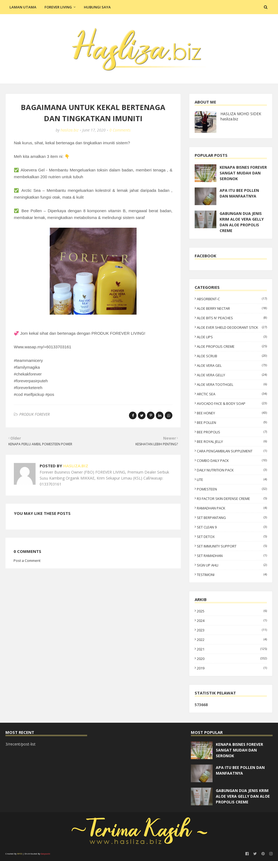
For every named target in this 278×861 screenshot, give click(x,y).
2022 (232, 639)
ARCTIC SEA (232, 394)
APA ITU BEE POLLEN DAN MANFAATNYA (239, 193)
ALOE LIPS (232, 336)
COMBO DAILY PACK (232, 460)
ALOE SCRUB (232, 355)
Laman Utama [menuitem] (23, 7)
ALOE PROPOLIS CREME (232, 346)
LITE (232, 479)
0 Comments (120, 130)
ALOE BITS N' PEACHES (232, 317)
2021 (232, 649)
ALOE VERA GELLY (232, 374)
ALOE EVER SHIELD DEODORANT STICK (232, 327)
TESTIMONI (232, 574)
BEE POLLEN (232, 422)
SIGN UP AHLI (232, 565)
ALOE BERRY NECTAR (232, 308)
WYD (19, 853)
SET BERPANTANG (232, 517)
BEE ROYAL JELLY (232, 441)
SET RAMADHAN (232, 555)
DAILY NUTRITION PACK (232, 470)
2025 (232, 611)
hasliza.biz (69, 130)
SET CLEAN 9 (232, 527)
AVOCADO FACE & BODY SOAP (232, 403)
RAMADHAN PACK (232, 508)
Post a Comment (27, 560)
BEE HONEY (232, 413)
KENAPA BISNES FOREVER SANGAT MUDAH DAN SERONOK (243, 173)
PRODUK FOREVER (34, 414)
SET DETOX (232, 536)
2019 (232, 668)
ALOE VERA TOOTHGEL (232, 384)
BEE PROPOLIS (232, 432)
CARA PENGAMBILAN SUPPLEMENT (232, 451)
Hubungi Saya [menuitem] (97, 7)
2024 (232, 620)
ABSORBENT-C (232, 298)
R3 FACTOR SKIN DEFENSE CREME (232, 498)
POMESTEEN (232, 489)
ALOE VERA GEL (232, 365)
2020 (232, 658)
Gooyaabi (45, 853)
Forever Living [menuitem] (58, 7)
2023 (232, 630)
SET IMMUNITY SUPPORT (232, 546)
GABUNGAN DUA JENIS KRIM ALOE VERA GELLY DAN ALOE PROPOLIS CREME (242, 222)
